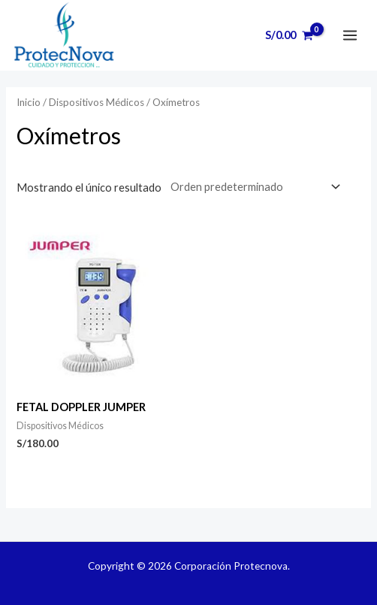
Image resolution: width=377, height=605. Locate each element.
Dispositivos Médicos (96, 102)
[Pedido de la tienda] (252, 186)
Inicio (29, 102)
